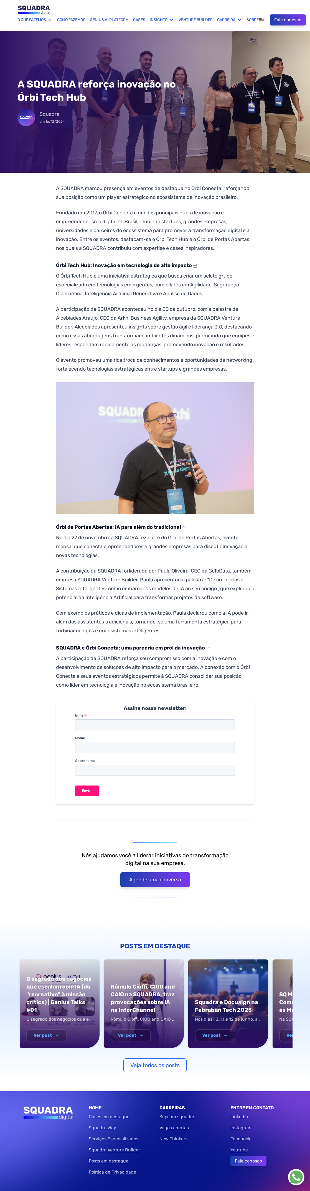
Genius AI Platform (109, 19)
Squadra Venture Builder (114, 1150)
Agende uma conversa (155, 880)
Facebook (240, 1138)
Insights (162, 20)
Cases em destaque (109, 1116)
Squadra (49, 114)
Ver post (46, 1035)
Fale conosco (287, 19)
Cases (139, 19)
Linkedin (239, 1116)
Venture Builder (196, 19)
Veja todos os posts (155, 1065)
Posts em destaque (108, 1161)
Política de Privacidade (112, 1172)
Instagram (240, 1127)
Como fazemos (71, 19)
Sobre (253, 19)
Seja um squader (176, 1116)
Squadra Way (102, 1127)
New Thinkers (173, 1138)
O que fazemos (35, 20)
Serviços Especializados (113, 1138)
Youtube (239, 1150)
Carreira (229, 20)
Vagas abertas (174, 1127)
